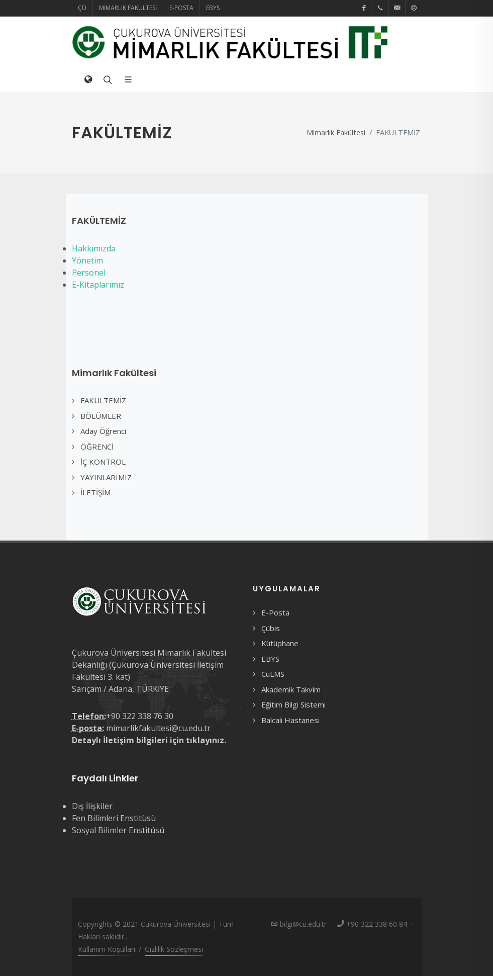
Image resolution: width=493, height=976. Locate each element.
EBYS (213, 8)
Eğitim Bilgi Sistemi (293, 704)
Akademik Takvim (291, 689)
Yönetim (87, 260)
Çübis (270, 628)
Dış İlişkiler (92, 806)
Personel (89, 272)
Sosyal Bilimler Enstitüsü (118, 830)
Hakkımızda (94, 248)
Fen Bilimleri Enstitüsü (114, 818)
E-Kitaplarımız (98, 284)
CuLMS (272, 674)
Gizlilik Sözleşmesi (174, 949)
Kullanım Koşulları (106, 949)
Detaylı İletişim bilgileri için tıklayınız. (149, 740)
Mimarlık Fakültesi (128, 8)
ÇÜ (82, 8)
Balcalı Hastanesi (290, 720)
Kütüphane (280, 643)
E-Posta (181, 8)
